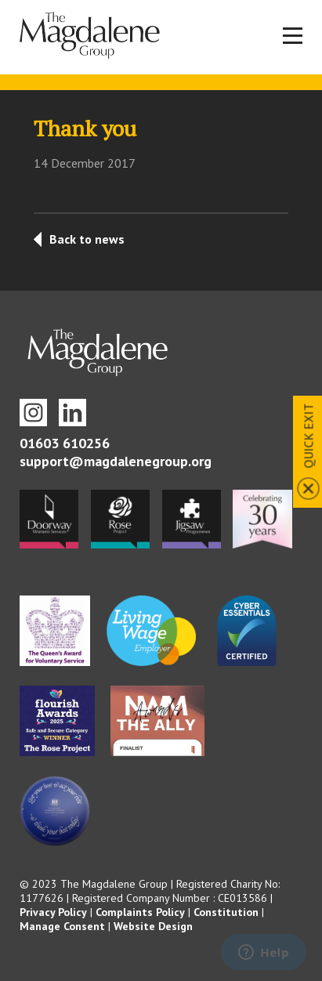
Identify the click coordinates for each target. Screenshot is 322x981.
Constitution (226, 912)
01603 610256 (65, 443)
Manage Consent (62, 926)
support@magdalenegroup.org (116, 461)
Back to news (87, 239)
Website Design (153, 926)
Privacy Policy (53, 912)
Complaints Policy (140, 912)
